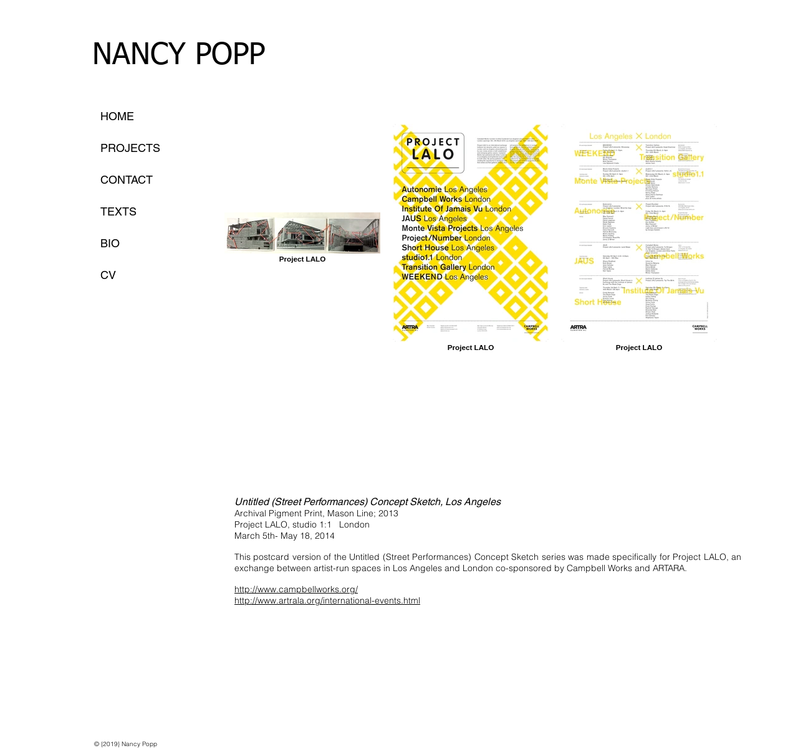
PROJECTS (130, 147)
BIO (110, 243)
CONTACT (126, 179)
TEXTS (118, 211)
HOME (117, 116)
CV (108, 275)
